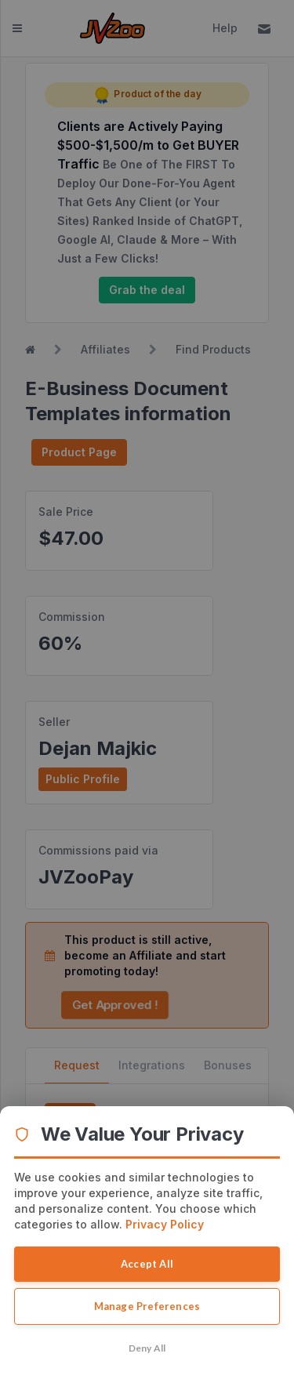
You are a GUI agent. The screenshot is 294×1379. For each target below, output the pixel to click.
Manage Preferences (147, 1306)
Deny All (147, 1348)
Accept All (147, 1263)
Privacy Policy (164, 1224)
